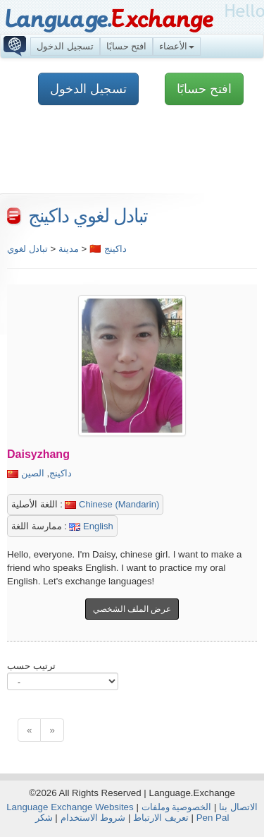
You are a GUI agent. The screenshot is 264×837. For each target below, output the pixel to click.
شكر (44, 817)
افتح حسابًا (126, 46)
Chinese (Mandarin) (112, 504)
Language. (109, 19)
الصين (32, 473)
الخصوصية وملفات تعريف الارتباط (172, 812)
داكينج (60, 473)
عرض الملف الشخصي (132, 609)
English (91, 526)
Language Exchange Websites (70, 807)
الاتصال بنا (238, 807)
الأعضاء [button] (176, 46)
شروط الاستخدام (93, 817)
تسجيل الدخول (65, 46)
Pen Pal (213, 817)
